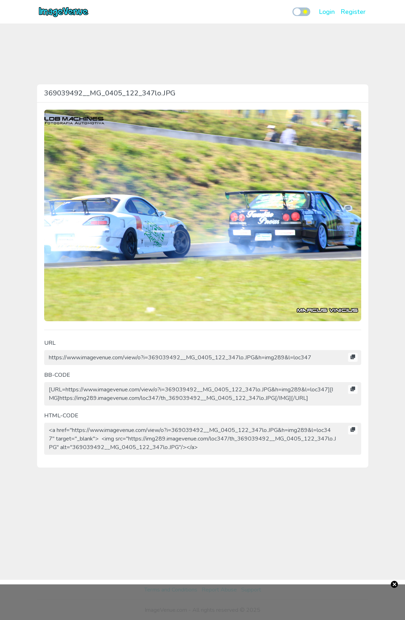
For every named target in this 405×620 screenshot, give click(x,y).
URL (50, 343)
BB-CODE (57, 375)
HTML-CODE (61, 416)
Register (353, 11)
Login (327, 11)
